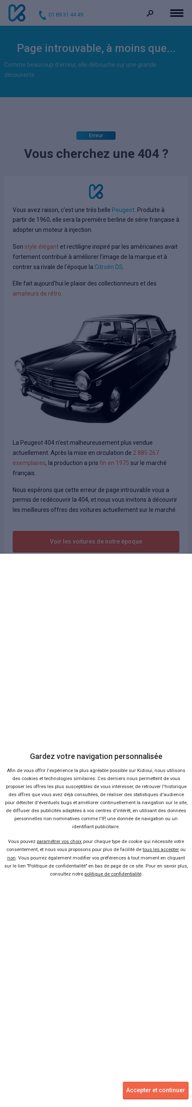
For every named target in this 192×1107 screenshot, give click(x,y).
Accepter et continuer (155, 1090)
